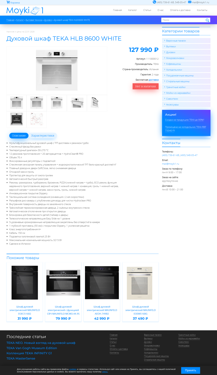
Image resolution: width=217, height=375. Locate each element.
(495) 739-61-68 (170, 155)
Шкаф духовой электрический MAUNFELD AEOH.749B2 (102, 310)
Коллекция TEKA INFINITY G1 (29, 353)
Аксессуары (172, 104)
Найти (207, 20)
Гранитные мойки (175, 87)
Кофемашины (173, 63)
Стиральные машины (177, 81)
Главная (114, 10)
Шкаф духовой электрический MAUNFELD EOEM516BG (140, 310)
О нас (159, 10)
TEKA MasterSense (21, 358)
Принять (190, 370)
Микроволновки (175, 58)
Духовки (170, 52)
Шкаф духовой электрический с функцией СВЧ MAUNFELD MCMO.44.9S (63, 310)
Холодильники (174, 69)
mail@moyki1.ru (170, 163)
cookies (73, 369)
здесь (105, 371)
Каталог (130, 10)
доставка (154, 79)
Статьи (145, 10)
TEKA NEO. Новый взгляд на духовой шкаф (41, 343)
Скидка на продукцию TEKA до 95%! (184, 119)
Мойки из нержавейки (178, 92)
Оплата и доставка (179, 10)
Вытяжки (171, 46)
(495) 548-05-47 (188, 155)
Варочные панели (176, 40)
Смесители (172, 98)
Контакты (202, 10)
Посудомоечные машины (180, 75)
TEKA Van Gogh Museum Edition (32, 348)
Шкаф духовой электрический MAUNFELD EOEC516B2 (25, 310)
